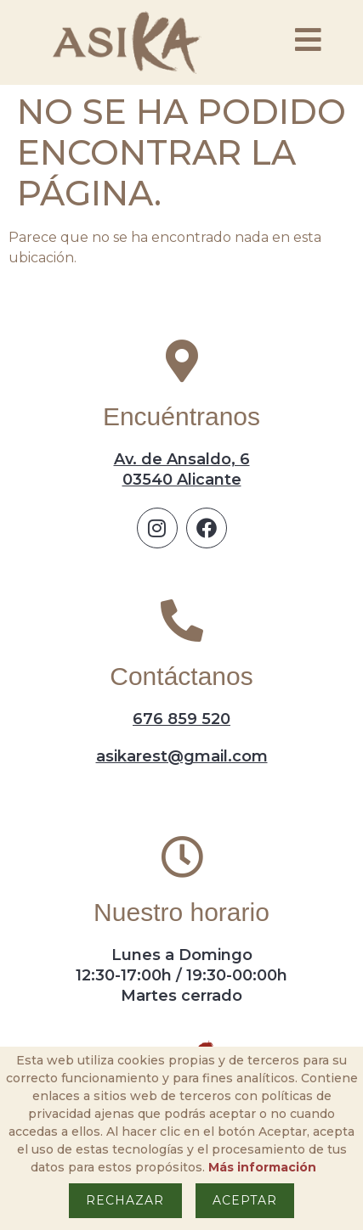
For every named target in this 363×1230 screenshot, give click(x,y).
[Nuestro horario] (182, 856)
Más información (262, 1167)
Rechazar (125, 1200)
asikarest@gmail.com (182, 756)
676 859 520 (181, 719)
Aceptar (245, 1200)
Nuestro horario (181, 912)
